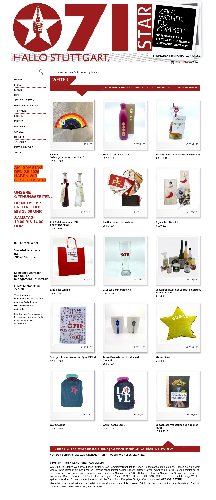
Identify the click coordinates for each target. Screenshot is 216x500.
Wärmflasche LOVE (114, 425)
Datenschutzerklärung (127, 449)
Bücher (20, 126)
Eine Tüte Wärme (60, 289)
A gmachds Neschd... (168, 222)
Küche (19, 121)
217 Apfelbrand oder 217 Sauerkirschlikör (64, 223)
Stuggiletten (24, 100)
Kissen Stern (163, 357)
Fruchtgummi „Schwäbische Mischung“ (179, 154)
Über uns (152, 449)
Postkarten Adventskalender (119, 222)
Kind (17, 95)
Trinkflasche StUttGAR (116, 154)
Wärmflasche (57, 425)
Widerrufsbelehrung (93, 449)
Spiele (19, 131)
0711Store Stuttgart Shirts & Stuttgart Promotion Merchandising (152, 87)
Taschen (20, 142)
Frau (17, 84)
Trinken (20, 110)
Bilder (19, 136)
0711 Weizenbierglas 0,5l (117, 289)
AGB (73, 449)
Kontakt (167, 449)
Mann (18, 89)
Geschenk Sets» (26, 105)
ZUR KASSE (193, 55)
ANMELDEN (161, 55)
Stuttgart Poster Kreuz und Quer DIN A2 (73, 357)
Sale (17, 152)
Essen (18, 116)
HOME (18, 79)
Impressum (61, 449)
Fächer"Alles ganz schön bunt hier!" (67, 156)
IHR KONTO (177, 55)
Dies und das (23, 147)
